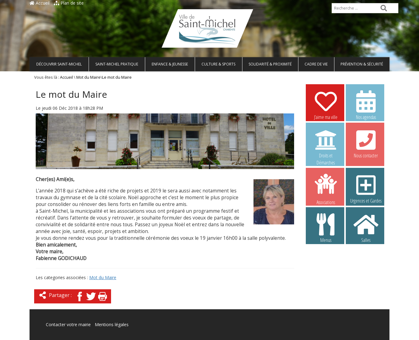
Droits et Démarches (326, 144)
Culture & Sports (218, 64)
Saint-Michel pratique (116, 64)
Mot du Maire (88, 77)
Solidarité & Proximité (270, 64)
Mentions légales (112, 324)
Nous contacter (366, 143)
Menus (326, 227)
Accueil (40, 3)
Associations (326, 189)
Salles (366, 227)
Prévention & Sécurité (362, 64)
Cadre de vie (316, 64)
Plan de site (69, 3)
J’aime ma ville (326, 105)
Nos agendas (366, 105)
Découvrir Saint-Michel (59, 64)
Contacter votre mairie (68, 324)
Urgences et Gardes (366, 188)
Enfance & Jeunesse (170, 64)
